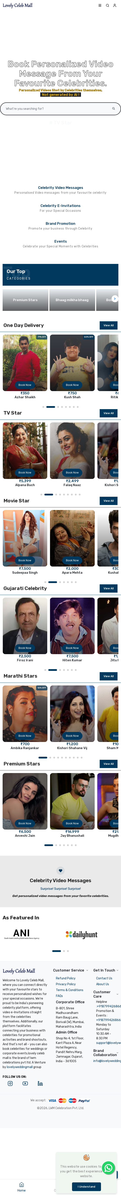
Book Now (24, 385)
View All (109, 325)
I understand (86, 1186)
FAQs (59, 996)
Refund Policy (66, 978)
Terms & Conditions (69, 990)
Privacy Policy (66, 984)
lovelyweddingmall (20, 1067)
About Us (102, 984)
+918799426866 (108, 1020)
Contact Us (104, 978)
